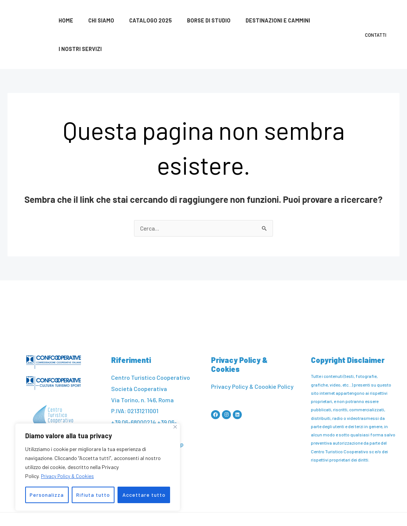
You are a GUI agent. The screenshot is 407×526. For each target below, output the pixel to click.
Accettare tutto (144, 495)
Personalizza (47, 495)
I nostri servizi (323, 21)
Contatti (378, 21)
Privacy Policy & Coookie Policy (252, 358)
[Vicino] (175, 427)
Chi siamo (95, 21)
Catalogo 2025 (140, 21)
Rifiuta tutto (93, 495)
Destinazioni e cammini (259, 21)
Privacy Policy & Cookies (69, 476)
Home (63, 21)
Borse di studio (194, 21)
